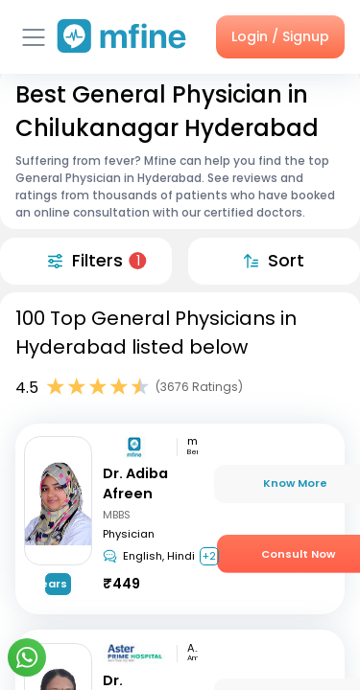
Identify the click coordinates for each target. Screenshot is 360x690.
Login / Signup (280, 36)
